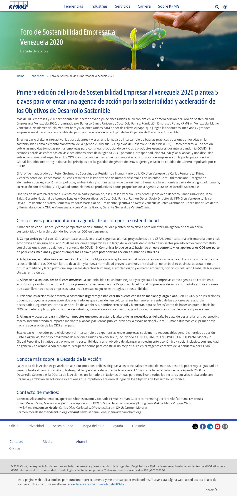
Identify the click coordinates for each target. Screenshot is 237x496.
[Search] (217, 6)
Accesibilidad (63, 422)
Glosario (138, 422)
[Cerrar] (210, 490)
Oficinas (14, 445)
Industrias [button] (99, 6)
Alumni (81, 438)
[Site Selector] (225, 7)
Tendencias (37, 76)
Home (20, 76)
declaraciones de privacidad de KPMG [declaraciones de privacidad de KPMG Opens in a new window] (97, 484)
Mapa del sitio (93, 422)
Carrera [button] (144, 6)
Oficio (14, 422)
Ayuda (118, 422)
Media (47, 438)
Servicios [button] (122, 6)
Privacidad (36, 422)
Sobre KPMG (169, 6)
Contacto (16, 438)
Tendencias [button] (73, 6)
